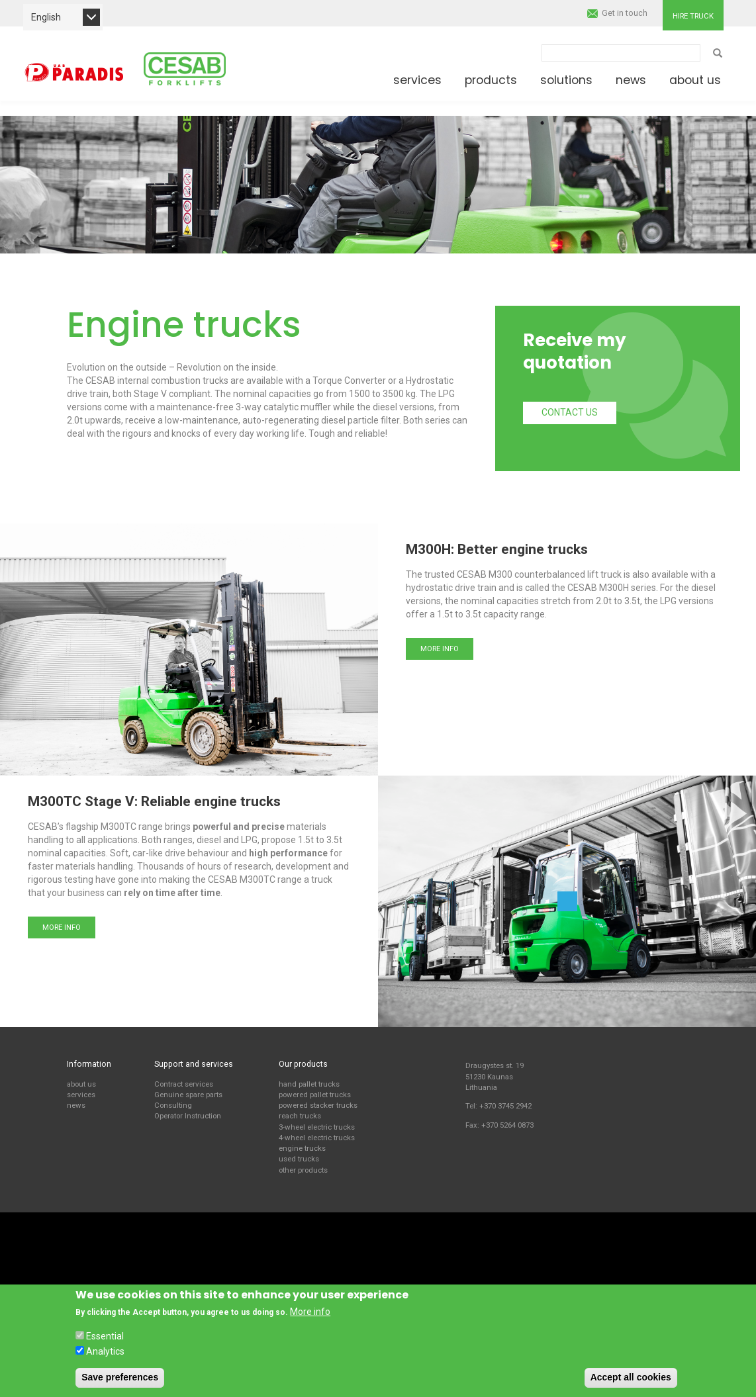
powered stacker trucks (318, 1105)
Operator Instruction (187, 1115)
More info (439, 648)
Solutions (566, 80)
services (81, 1094)
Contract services (183, 1084)
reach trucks (300, 1115)
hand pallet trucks (309, 1084)
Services (417, 80)
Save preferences (119, 1377)
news (76, 1105)
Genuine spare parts (188, 1094)
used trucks (299, 1158)
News (631, 80)
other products (303, 1170)
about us (81, 1084)
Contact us (570, 412)
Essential (105, 1336)
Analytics (105, 1351)
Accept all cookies (631, 1377)
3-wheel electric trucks (317, 1127)
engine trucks (302, 1148)
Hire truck (693, 16)
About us (695, 80)
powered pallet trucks (315, 1094)
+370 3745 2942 (505, 1105)
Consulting (173, 1105)
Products (491, 80)
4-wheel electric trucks (317, 1137)
